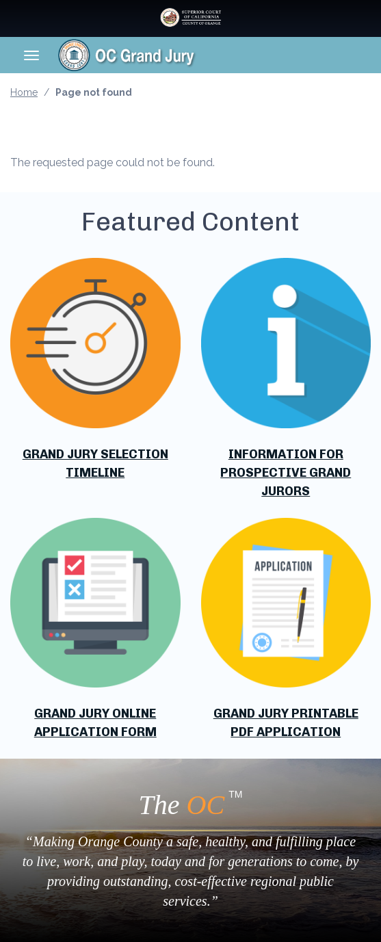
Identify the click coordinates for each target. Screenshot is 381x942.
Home (24, 92)
